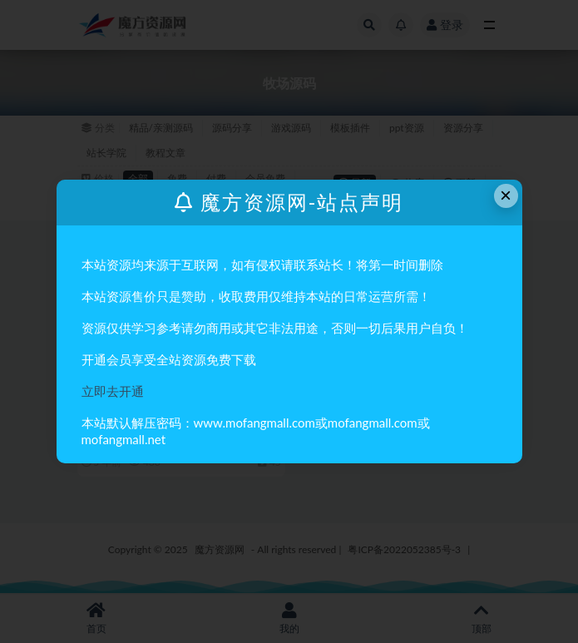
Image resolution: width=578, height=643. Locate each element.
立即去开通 (113, 390)
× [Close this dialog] (505, 195)
